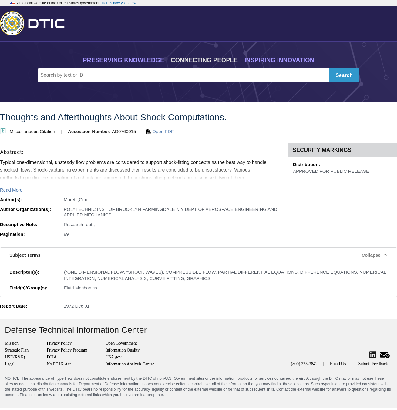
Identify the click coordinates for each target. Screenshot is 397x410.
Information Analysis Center (130, 364)
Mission (12, 343)
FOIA (52, 357)
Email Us (338, 364)
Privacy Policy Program (67, 350)
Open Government (121, 343)
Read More (11, 189)
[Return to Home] (35, 22)
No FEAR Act (59, 364)
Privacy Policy (59, 343)
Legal (10, 364)
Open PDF (160, 131)
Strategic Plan (17, 350)
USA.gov (114, 357)
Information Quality (123, 350)
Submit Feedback (373, 364)
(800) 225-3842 (304, 364)
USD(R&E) (15, 357)
